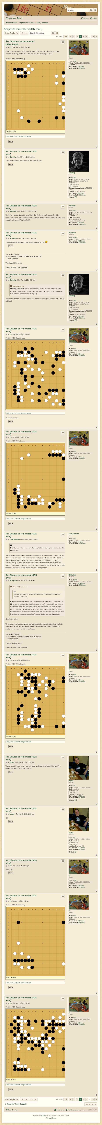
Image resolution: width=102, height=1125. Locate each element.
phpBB (43, 1115)
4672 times (82, 544)
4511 (74, 785)
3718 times (82, 224)
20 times (80, 542)
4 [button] (83, 36)
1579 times (81, 796)
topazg (71, 781)
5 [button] (86, 36)
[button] (66, 36)
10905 (75, 237)
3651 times (81, 241)
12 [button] (93, 36)
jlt (69, 56)
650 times (81, 798)
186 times (81, 66)
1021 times (82, 195)
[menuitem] (19, 18)
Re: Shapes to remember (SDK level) (19, 43)
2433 (74, 177)
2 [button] (77, 36)
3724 (74, 538)
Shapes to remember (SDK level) (23, 29)
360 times (81, 193)
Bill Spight (72, 232)
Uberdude (72, 205)
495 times (81, 68)
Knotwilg (72, 173)
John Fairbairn (74, 533)
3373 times (82, 243)
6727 (74, 210)
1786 (74, 61)
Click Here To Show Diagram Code (18, 136)
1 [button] (73, 36)
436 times (81, 222)
